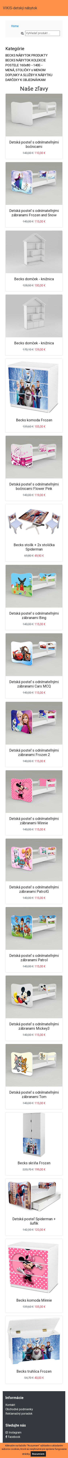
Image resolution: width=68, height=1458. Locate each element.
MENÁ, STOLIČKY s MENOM (25, 70)
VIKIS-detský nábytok (20, 8)
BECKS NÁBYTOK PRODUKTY (26, 55)
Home (15, 26)
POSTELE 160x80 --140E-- (24, 65)
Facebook (12, 1437)
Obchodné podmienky (19, 1409)
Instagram (13, 1432)
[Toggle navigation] (60, 8)
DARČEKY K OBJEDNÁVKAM (25, 80)
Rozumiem (38, 1454)
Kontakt (10, 1405)
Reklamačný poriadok (18, 1413)
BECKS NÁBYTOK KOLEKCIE (25, 60)
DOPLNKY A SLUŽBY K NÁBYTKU (28, 75)
